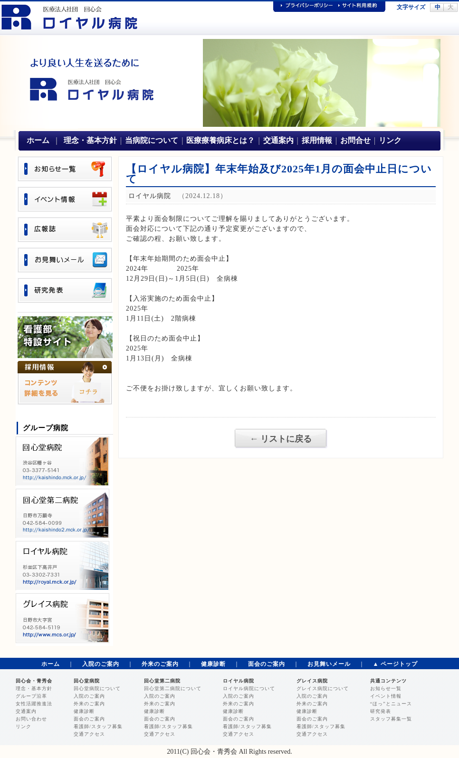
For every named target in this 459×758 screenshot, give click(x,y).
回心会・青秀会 (34, 680)
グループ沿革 (31, 696)
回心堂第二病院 (162, 680)
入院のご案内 (100, 664)
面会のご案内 (266, 664)
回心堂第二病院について (172, 688)
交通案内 (278, 140)
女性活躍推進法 (34, 703)
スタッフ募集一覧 (391, 718)
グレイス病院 (312, 680)
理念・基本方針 (90, 140)
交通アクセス (89, 734)
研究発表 (380, 711)
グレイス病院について (322, 688)
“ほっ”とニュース (391, 703)
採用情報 (317, 140)
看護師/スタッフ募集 (98, 726)
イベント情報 (386, 696)
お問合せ (355, 140)
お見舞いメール (329, 664)
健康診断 (213, 664)
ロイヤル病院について (249, 688)
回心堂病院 (87, 680)
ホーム (38, 140)
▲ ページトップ (395, 664)
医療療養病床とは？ (220, 140)
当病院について (151, 140)
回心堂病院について (97, 688)
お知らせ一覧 (386, 688)
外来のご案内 (160, 664)
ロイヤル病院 (238, 680)
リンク (390, 140)
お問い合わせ (31, 718)
